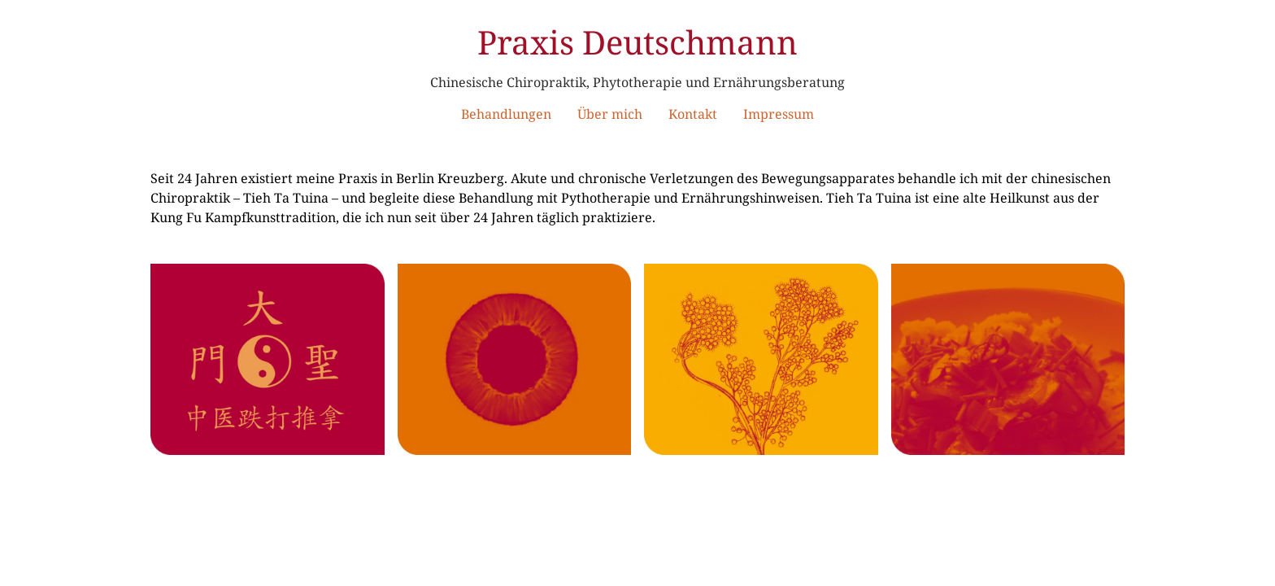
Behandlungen (506, 114)
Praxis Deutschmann (637, 42)
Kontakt (692, 114)
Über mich (609, 114)
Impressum (778, 114)
